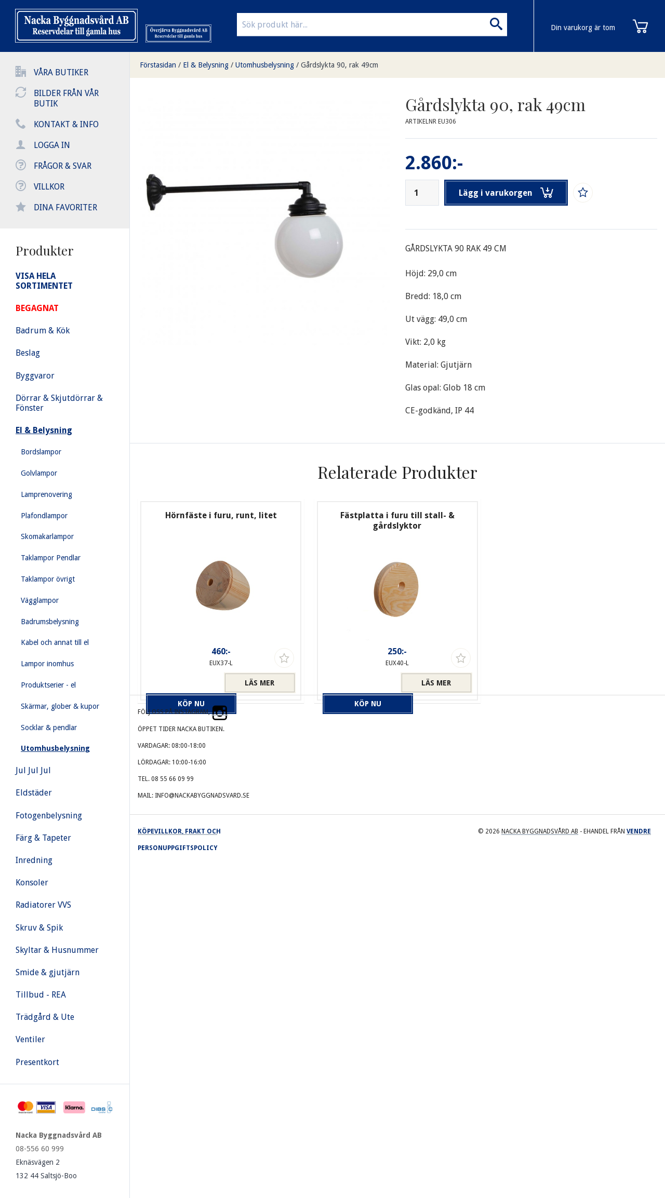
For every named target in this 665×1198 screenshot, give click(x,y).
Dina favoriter (65, 207)
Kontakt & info (66, 124)
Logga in (52, 145)
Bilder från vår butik (66, 98)
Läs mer (259, 683)
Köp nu (181, 683)
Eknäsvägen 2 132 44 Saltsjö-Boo (46, 1169)
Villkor (49, 187)
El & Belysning (206, 65)
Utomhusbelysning (264, 65)
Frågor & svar (62, 166)
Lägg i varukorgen (508, 192)
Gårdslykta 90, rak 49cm (339, 65)
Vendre (639, 831)
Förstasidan (158, 65)
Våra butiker (61, 72)
